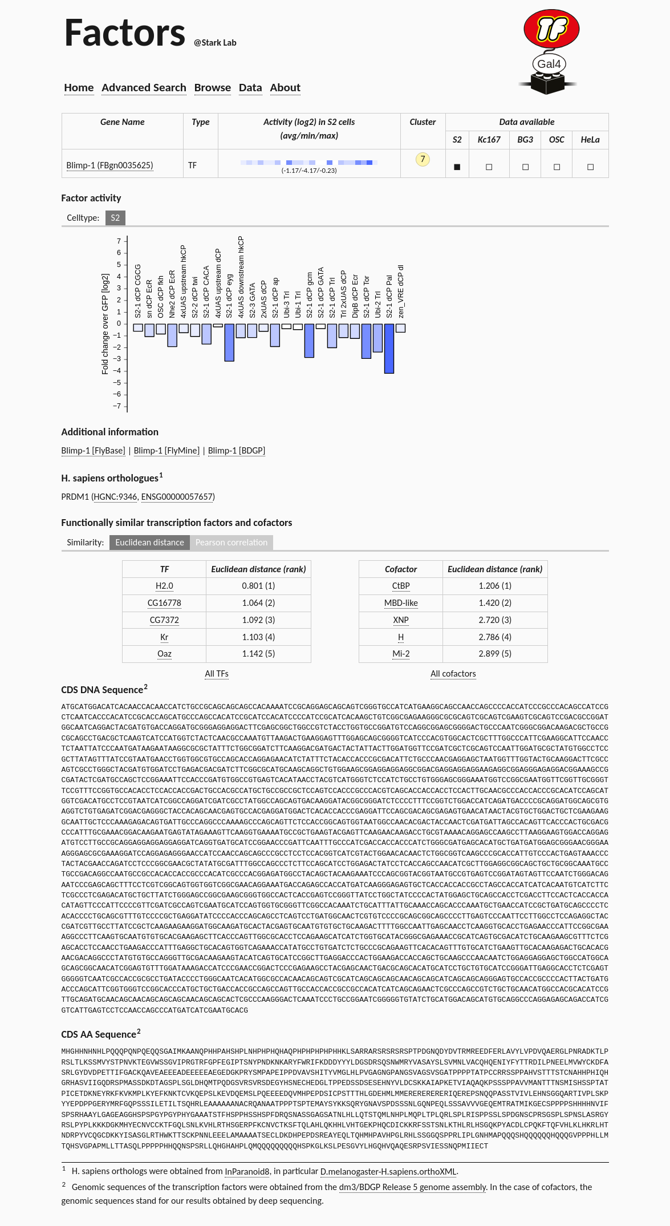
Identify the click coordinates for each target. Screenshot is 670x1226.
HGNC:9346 (115, 496)
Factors (125, 31)
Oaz (164, 653)
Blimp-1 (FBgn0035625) (110, 165)
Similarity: (85, 542)
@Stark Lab (214, 42)
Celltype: (83, 217)
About (285, 87)
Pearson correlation (232, 542)
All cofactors (453, 673)
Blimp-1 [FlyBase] (94, 450)
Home (79, 87)
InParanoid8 (247, 1171)
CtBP (401, 585)
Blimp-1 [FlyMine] (167, 450)
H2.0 (164, 585)
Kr (165, 637)
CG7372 (164, 619)
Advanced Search (143, 87)
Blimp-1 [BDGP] (237, 450)
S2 (115, 217)
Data (250, 87)
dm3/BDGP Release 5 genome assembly (412, 1187)
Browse (213, 87)
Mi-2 (400, 653)
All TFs (216, 673)
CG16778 (164, 602)
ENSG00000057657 (177, 496)
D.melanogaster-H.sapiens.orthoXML (388, 1171)
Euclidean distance (149, 542)
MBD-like (401, 602)
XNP (401, 619)
